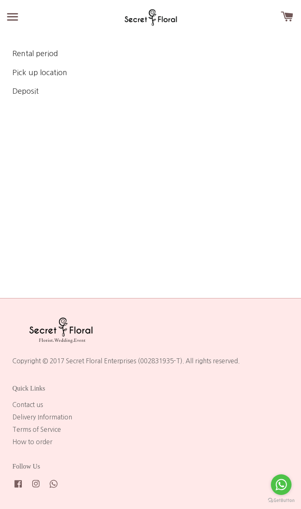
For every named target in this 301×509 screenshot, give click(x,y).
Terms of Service (36, 429)
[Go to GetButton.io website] (281, 500)
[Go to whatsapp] (281, 484)
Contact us (27, 405)
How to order (32, 442)
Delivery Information (42, 417)
